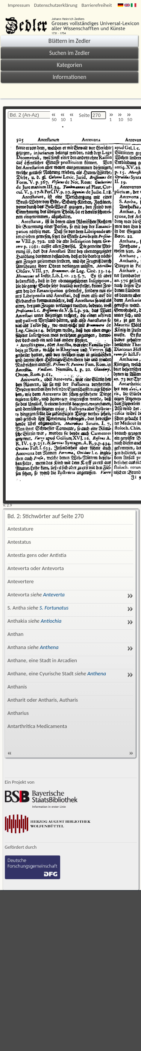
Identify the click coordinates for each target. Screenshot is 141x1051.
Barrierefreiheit (97, 5)
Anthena (49, 647)
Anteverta (54, 594)
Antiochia (51, 620)
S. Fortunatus (53, 607)
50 (54, 117)
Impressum (19, 5)
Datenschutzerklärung (55, 5)
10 (63, 117)
